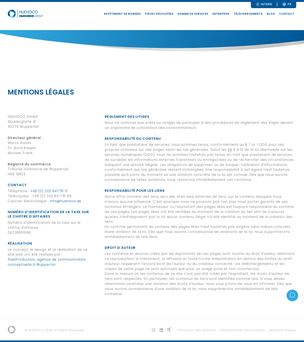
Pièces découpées (159, 14)
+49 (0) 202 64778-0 (48, 191)
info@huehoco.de (65, 201)
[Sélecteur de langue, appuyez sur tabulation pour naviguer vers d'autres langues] (289, 4)
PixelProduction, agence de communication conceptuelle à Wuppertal (47, 262)
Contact (286, 14)
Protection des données (197, 330)
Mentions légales (282, 330)
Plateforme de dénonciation (242, 330)
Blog (271, 14)
